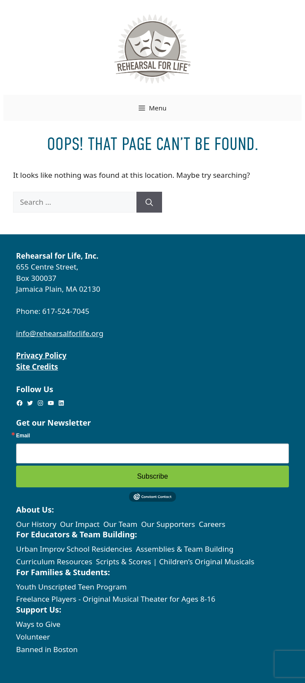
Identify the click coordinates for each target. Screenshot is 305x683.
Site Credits (37, 367)
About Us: (35, 509)
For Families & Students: (63, 572)
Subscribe (152, 476)
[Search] (149, 202)
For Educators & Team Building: (76, 534)
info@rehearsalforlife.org (59, 333)
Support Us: (38, 609)
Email (23, 435)
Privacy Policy (41, 355)
